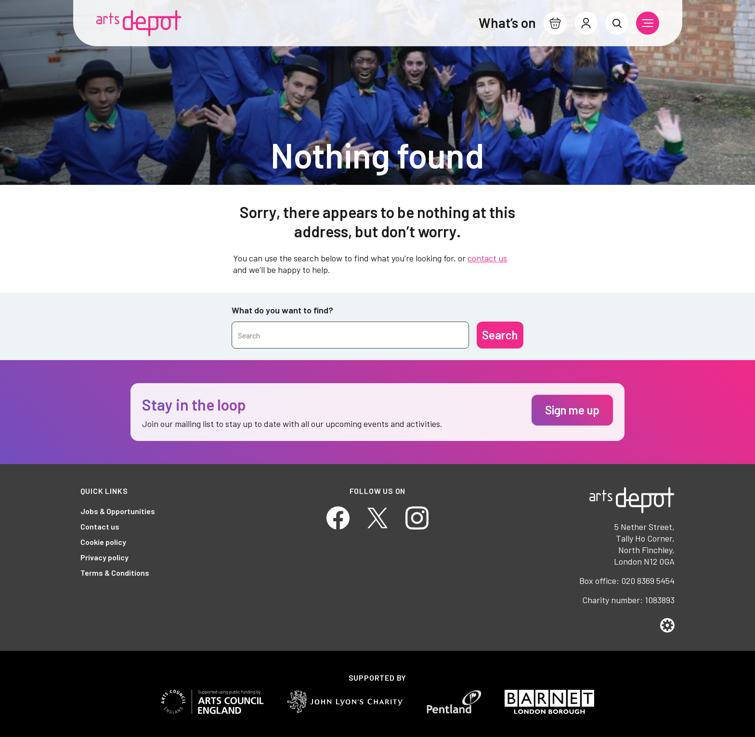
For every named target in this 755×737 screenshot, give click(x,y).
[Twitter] (377, 516)
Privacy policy (104, 557)
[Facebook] (338, 516)
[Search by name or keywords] (350, 335)
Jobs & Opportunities (117, 511)
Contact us (99, 526)
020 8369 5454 (648, 580)
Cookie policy (103, 541)
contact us (487, 258)
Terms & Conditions (114, 572)
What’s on (507, 22)
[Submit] (500, 335)
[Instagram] (417, 516)
